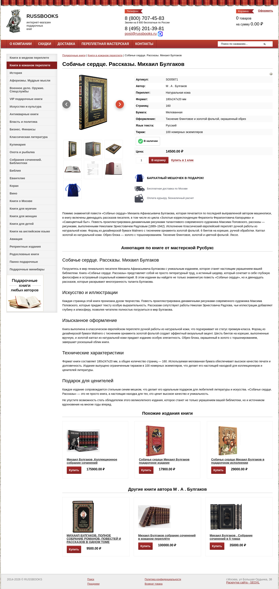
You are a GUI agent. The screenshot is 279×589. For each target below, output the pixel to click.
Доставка (66, 44)
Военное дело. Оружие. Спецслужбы (27, 89)
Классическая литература (28, 137)
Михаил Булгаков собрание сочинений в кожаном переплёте (167, 537)
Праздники (93, 583)
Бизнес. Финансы (23, 129)
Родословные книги (24, 254)
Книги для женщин (23, 216)
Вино (13, 193)
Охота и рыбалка (22, 152)
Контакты (144, 44)
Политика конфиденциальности (163, 579)
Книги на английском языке (30, 231)
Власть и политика (23, 121)
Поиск (90, 579)
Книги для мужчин (23, 208)
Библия (15, 170)
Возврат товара (154, 583)
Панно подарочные (24, 261)
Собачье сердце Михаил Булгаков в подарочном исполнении (237, 461)
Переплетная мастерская (105, 44)
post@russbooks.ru (141, 34)
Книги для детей (22, 223)
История (16, 73)
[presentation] (66, 104)
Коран (14, 185)
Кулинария (17, 144)
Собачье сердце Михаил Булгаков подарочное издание (164, 461)
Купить (74, 470)
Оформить (265, 10)
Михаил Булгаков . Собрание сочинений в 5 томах (231, 537)
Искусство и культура (25, 106)
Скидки (44, 44)
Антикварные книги (24, 114)
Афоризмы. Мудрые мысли (30, 80)
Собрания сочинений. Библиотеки (26, 161)
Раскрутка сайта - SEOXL (242, 582)
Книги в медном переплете (29, 57)
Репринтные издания (25, 246)
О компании (21, 44)
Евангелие (17, 178)
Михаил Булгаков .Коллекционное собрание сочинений (92, 461)
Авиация (16, 239)
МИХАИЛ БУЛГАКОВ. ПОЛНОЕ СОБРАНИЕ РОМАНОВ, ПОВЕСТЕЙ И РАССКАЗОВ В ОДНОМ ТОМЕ (94, 539)
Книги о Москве (21, 201)
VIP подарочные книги (26, 99)
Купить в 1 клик (182, 160)
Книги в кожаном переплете (30, 65)
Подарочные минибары (27, 269)
